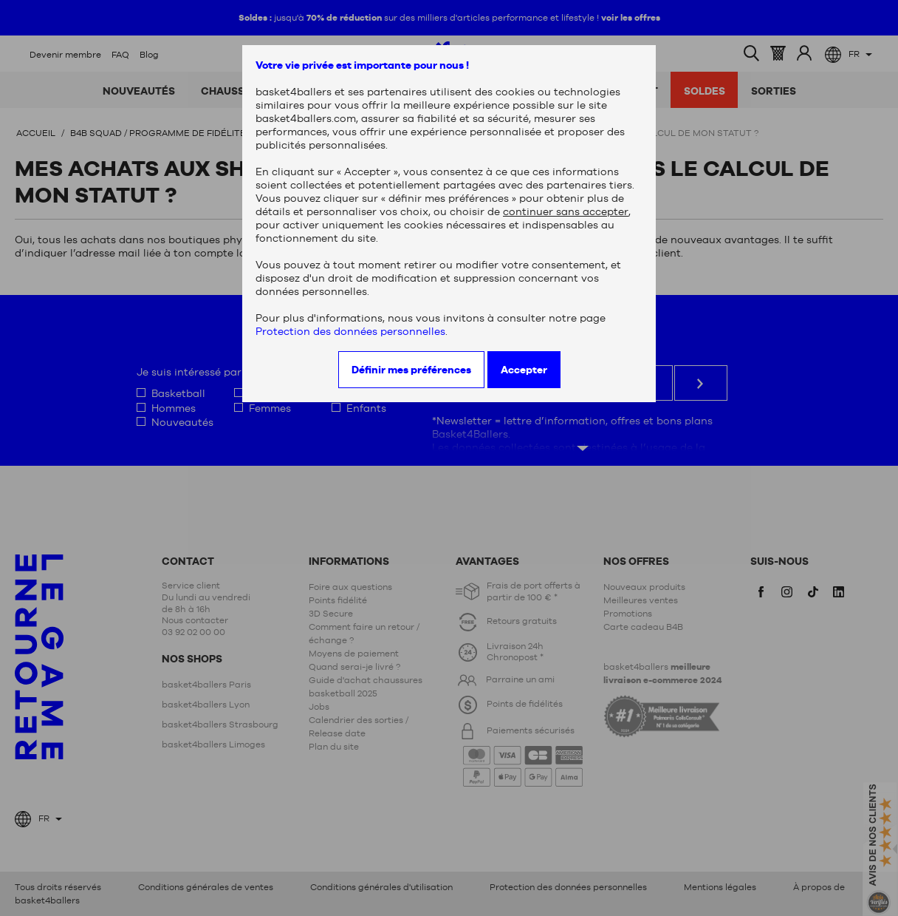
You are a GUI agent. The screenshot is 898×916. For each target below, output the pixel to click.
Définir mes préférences (411, 370)
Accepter (524, 370)
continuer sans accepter (565, 211)
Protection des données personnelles (350, 331)
